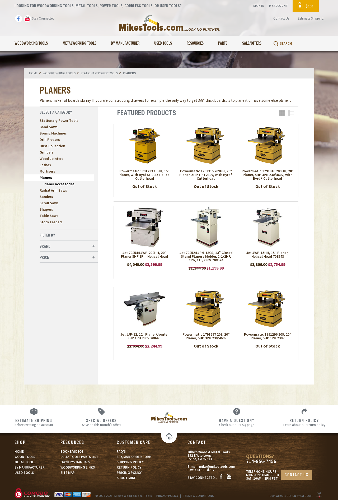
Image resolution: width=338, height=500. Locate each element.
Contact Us (281, 18)
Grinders (47, 152)
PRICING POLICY (129, 472)
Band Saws (49, 126)
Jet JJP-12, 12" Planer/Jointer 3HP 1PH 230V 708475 (144, 336)
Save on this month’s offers (101, 422)
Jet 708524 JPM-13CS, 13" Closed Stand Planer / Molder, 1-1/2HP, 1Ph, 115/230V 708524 (206, 256)
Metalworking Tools (79, 43)
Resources (195, 43)
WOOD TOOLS (25, 457)
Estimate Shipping (310, 18)
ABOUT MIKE (126, 478)
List (291, 113)
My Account (278, 6)
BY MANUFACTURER (30, 467)
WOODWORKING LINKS (77, 467)
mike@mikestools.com (217, 466)
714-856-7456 (261, 461)
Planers (46, 177)
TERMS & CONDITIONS (198, 495)
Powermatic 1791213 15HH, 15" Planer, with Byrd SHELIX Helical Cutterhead (145, 174)
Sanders (46, 196)
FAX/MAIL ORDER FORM (134, 457)
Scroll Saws (49, 203)
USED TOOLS (24, 472)
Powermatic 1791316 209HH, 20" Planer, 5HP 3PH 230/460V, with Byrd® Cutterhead (268, 174)
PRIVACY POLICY (167, 495)
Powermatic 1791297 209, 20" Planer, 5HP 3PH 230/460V (206, 336)
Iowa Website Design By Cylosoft (291, 496)
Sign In (258, 6)
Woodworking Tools (31, 43)
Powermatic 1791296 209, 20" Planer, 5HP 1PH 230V (267, 336)
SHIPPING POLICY (130, 462)
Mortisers (47, 171)
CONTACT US (296, 475)
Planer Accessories (59, 184)
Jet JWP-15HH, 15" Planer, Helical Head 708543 (267, 254)
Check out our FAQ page (236, 422)
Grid (282, 113)
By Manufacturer (125, 43)
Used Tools (163, 43)
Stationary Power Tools (59, 120)
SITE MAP (67, 472)
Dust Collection (52, 145)
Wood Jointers (51, 158)
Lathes (45, 165)
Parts (222, 43)
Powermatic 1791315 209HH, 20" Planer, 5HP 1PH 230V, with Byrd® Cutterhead (206, 174)
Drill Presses (50, 139)
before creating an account (34, 422)
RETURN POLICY (129, 467)
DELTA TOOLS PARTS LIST (79, 457)
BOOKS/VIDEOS (71, 451)
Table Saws (49, 215)
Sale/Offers (251, 43)
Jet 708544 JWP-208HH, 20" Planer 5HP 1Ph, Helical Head (144, 254)
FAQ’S (121, 451)
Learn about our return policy (304, 422)
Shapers (46, 209)
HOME (19, 451)
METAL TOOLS (25, 462)
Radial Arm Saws (53, 190)
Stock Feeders (51, 222)
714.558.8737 (204, 470)
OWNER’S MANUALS (75, 462)
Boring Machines (53, 133)
